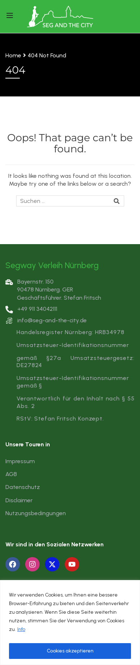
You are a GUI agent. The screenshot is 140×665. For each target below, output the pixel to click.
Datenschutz (22, 487)
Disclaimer (19, 500)
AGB (11, 474)
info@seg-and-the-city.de (52, 320)
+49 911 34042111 (31, 308)
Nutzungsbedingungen (35, 513)
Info (21, 629)
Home (13, 55)
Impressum (20, 461)
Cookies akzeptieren (70, 651)
